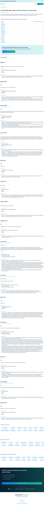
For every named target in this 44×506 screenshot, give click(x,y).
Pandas (3, 290)
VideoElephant (4, 152)
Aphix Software (4, 397)
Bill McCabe (2, 36)
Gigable (3, 149)
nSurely (3, 175)
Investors (2, 7)
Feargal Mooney (3, 32)
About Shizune (22, 500)
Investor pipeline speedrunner (22, 503)
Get (42, 1)
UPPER (3, 269)
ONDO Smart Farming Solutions (7, 337)
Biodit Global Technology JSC (7, 346)
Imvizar (3, 76)
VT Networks (4, 374)
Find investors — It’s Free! (8, 51)
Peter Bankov (3, 29)
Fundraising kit (22, 501)
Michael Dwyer (3, 24)
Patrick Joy (2, 39)
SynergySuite (4, 312)
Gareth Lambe (3, 25)
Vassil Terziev (3, 34)
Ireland (5, 7)
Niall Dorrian (2, 28)
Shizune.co (25, 495)
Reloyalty (3, 262)
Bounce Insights (4, 98)
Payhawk (3, 260)
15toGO (3, 195)
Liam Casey (2, 35)
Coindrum (3, 151)
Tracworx (3, 291)
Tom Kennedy (3, 27)
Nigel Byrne (2, 22)
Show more (2, 140)
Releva (3, 339)
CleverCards (4, 124)
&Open (3, 292)
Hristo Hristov (3, 38)
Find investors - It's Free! (22, 483)
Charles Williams (3, 31)
